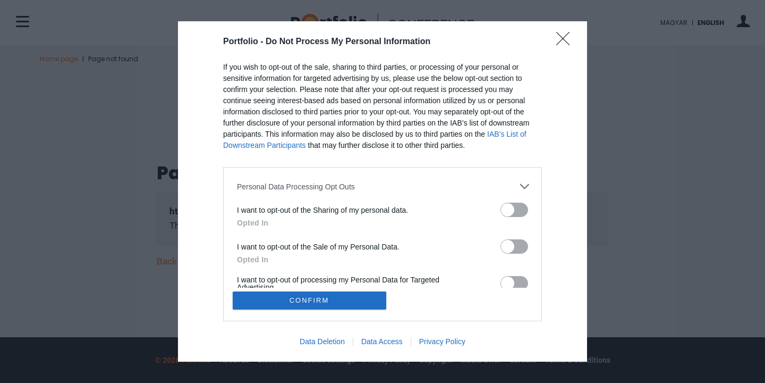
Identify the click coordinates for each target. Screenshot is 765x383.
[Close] (566, 42)
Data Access (382, 341)
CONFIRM (309, 300)
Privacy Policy (442, 341)
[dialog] (382, 191)
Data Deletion (322, 341)
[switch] (514, 210)
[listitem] (382, 186)
